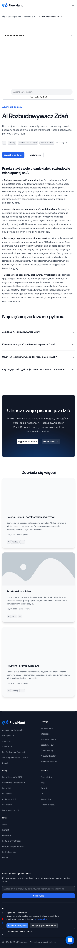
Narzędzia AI (30, 16)
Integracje (45, 734)
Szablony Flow (47, 745)
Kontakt (5, 830)
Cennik (5, 763)
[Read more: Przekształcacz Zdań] (38, 587)
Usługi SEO (7, 805)
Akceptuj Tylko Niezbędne (43, 925)
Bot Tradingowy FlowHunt (13, 752)
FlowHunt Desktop (49, 761)
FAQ (42, 794)
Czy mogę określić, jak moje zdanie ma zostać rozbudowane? (38, 369)
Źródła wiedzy (47, 750)
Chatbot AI (7, 746)
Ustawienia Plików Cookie (20, 931)
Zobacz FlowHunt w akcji (13, 730)
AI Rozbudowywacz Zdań (50, 16)
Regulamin (6, 835)
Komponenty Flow (48, 739)
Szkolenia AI (7, 794)
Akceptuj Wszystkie (17, 925)
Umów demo (35, 155)
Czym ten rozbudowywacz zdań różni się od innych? (38, 357)
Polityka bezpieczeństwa (13, 846)
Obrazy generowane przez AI (15, 757)
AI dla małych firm (10, 799)
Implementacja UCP (11, 810)
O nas (4, 824)
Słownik (44, 788)
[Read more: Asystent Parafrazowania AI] (38, 662)
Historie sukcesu (48, 805)
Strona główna (14, 16)
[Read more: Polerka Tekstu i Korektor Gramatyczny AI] (38, 513)
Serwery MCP (47, 728)
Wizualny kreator (48, 756)
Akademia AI (46, 799)
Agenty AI (6, 741)
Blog (43, 782)
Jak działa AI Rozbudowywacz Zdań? (38, 332)
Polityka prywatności (11, 841)
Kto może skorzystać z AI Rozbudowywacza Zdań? (38, 344)
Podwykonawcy (9, 852)
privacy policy (40, 919)
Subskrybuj (38, 896)
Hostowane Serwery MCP (13, 782)
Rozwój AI (6, 788)
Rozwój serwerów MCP (12, 777)
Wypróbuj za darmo (13, 155)
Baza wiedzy (46, 777)
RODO (5, 857)
